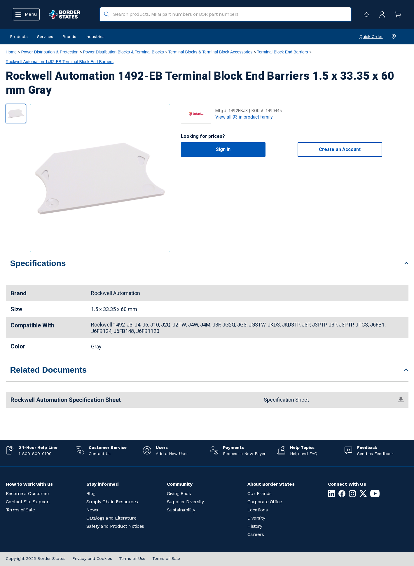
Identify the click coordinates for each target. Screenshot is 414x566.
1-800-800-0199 (35, 453)
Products (19, 36)
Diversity (256, 518)
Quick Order (371, 36)
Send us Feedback (375, 453)
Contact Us (100, 453)
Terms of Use (132, 558)
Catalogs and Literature (111, 518)
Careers (255, 534)
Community (180, 484)
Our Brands (259, 493)
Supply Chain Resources (112, 501)
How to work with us (29, 484)
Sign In (223, 149)
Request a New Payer (244, 453)
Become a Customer (28, 493)
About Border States (271, 484)
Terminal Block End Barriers (282, 52)
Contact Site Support (28, 501)
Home (11, 52)
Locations (257, 510)
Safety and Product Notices (115, 526)
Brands (69, 36)
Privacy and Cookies (92, 558)
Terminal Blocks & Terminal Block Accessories (210, 52)
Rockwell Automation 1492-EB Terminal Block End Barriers (60, 61)
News (92, 510)
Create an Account (340, 149)
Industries (94, 36)
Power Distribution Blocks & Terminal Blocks (123, 52)
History (254, 526)
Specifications (38, 263)
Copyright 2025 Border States (36, 558)
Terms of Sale (20, 510)
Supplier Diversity (185, 501)
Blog (90, 493)
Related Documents (48, 369)
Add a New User (172, 453)
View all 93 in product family (244, 117)
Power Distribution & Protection (49, 52)
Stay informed (102, 484)
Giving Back (179, 493)
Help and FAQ (304, 453)
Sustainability (181, 510)
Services (45, 36)
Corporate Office (264, 501)
